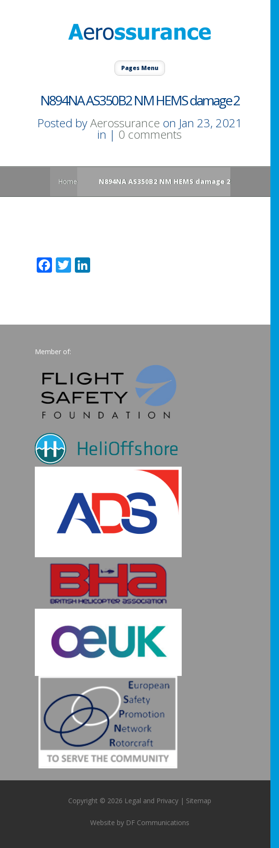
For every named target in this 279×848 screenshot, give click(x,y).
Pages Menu (139, 68)
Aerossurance (125, 123)
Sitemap (198, 800)
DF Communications (157, 822)
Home (67, 181)
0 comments (150, 134)
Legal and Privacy (151, 800)
